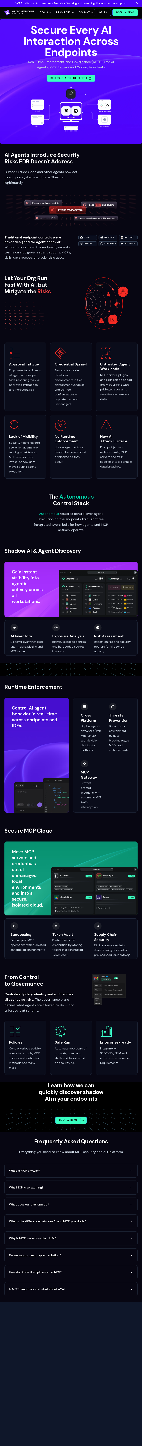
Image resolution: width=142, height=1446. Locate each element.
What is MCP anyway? (71, 1171)
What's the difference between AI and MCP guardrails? (71, 1221)
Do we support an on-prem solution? (71, 1255)
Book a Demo (125, 12)
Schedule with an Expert (71, 78)
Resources (65, 12)
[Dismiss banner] (137, 3)
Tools (46, 12)
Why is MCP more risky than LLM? (71, 1238)
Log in (102, 12)
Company (86, 12)
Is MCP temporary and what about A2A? (71, 1289)
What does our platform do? (71, 1204)
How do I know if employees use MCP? (71, 1272)
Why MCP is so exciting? (71, 1187)
